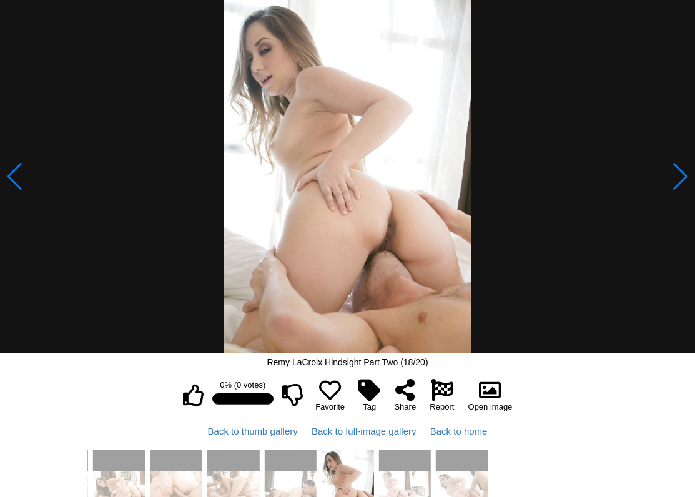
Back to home (459, 431)
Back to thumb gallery (253, 431)
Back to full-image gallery (364, 431)
